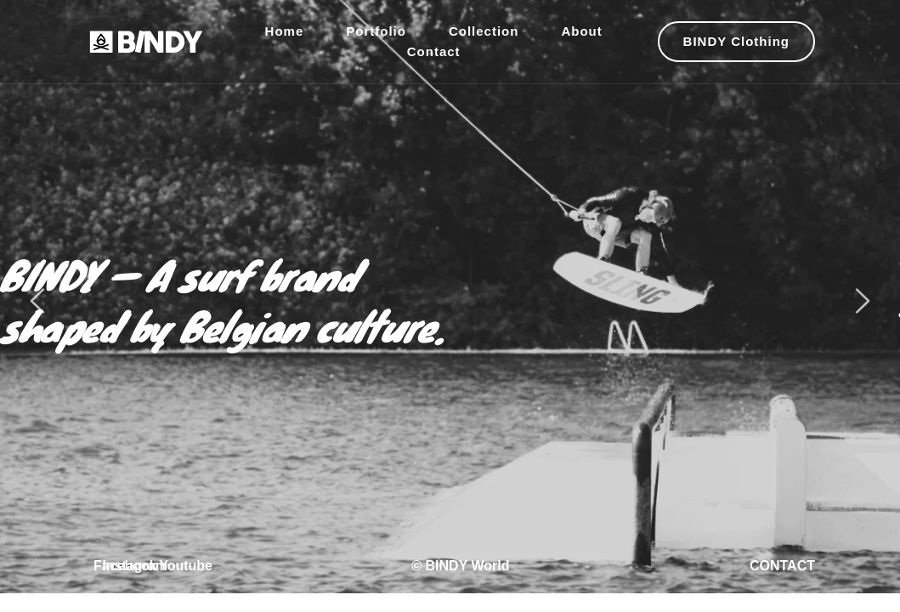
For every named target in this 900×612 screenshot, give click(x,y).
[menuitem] (284, 31)
